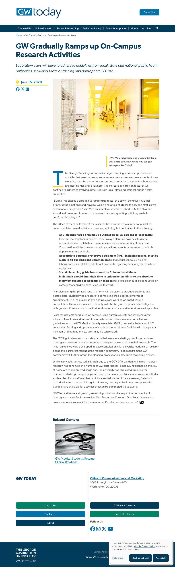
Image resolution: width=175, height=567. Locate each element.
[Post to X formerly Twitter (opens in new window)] (22, 89)
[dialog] (141, 552)
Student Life (24, 28)
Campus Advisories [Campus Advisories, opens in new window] (102, 552)
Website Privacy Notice (144, 546)
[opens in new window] (93, 531)
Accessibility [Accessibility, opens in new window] (102, 557)
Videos (134, 28)
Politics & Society (92, 28)
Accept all (161, 558)
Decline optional (140, 558)
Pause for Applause (116, 28)
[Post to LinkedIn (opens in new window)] (27, 89)
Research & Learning (68, 28)
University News (44, 28)
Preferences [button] (117, 558)
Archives (147, 28)
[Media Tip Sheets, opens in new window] (124, 514)
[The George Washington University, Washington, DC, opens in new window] (26, 554)
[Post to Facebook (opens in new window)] (18, 89)
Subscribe (149, 12)
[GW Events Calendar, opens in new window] (124, 505)
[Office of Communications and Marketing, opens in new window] (117, 478)
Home (19, 35)
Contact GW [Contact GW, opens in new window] (90, 557)
